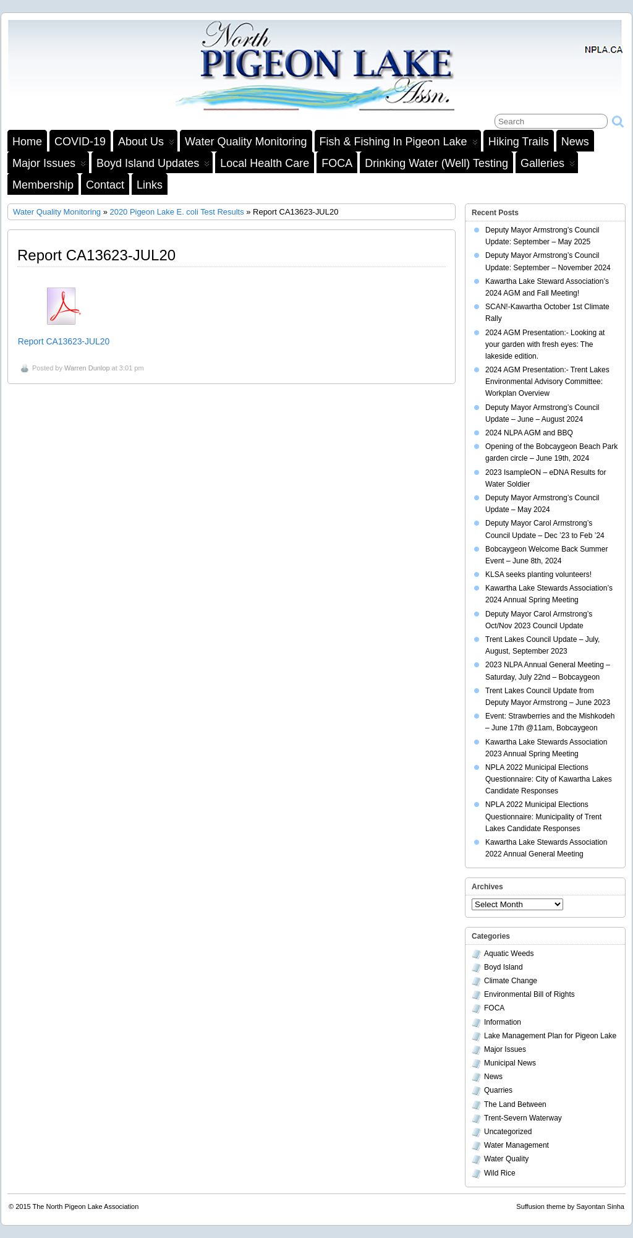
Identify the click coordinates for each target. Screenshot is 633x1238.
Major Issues (49, 165)
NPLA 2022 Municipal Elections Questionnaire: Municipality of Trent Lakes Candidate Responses (543, 816)
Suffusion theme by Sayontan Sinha (570, 1206)
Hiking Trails (518, 141)
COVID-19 (80, 141)
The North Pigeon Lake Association (86, 1206)
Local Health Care (264, 163)
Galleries (547, 165)
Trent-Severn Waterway (523, 1118)
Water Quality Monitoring (246, 141)
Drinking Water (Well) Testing (436, 163)
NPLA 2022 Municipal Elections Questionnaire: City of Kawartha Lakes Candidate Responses (548, 779)
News (575, 141)
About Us (146, 143)
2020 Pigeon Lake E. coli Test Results (176, 211)
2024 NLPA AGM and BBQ (529, 433)
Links (150, 185)
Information (502, 1022)
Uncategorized (508, 1131)
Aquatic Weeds (509, 953)
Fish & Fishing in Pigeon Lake (399, 143)
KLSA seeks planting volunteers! (538, 574)
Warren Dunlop (87, 368)
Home (27, 141)
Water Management (516, 1145)
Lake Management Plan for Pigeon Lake (550, 1035)
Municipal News (510, 1063)
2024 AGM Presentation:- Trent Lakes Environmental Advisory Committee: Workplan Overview (547, 381)
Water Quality (506, 1159)
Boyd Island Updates (153, 165)
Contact (105, 185)
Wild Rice (500, 1173)
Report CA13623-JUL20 (63, 341)
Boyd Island (503, 967)
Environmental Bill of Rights (529, 994)
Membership (43, 185)
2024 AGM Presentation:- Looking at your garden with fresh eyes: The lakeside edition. (545, 344)
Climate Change (510, 980)
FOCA (336, 163)
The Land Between (515, 1104)
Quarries (498, 1090)
